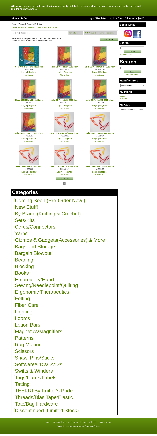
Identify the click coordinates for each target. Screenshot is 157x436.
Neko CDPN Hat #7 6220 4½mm (64, 166)
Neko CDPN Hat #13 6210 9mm (64, 100)
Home (15, 18)
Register (101, 18)
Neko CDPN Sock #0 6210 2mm (29, 67)
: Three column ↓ (108, 33)
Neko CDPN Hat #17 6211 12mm (29, 133)
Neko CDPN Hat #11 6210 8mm (29, 100)
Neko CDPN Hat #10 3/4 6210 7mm (100, 67)
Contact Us (86, 422)
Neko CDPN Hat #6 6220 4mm (29, 166)
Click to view (28, 75)
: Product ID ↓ (91, 33)
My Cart (118, 18)
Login (90, 18)
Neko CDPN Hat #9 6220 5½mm (100, 166)
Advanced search (127, 54)
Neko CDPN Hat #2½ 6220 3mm (64, 133)
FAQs (23, 18)
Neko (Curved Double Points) (47, 28)
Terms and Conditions (70, 422)
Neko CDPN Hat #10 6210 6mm (64, 67)
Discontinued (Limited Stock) (26, 28)
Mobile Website (105, 422)
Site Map (56, 422)
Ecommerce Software (92, 426)
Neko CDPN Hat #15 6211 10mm (100, 100)
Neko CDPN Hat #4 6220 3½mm (100, 133)
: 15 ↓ (73, 33)
